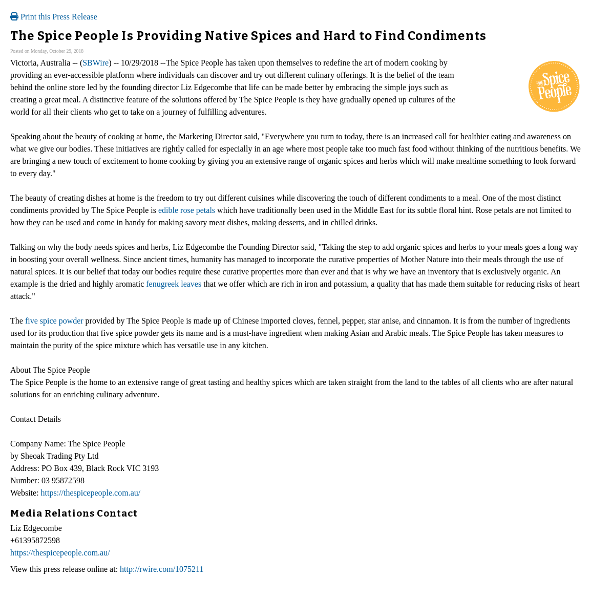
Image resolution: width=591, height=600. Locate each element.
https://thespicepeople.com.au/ (91, 492)
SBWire (95, 62)
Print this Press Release (53, 16)
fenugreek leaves (173, 284)
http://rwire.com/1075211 (161, 569)
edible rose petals (186, 210)
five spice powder (54, 320)
